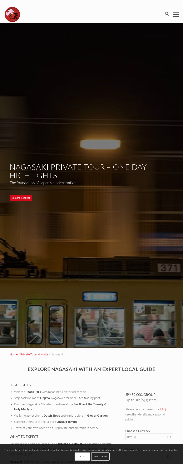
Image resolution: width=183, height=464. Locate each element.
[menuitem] (165, 14)
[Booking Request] (21, 198)
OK (82, 456)
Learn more (100, 456)
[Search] (165, 14)
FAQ (163, 409)
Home (14, 354)
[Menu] (174, 14)
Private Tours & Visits (34, 354)
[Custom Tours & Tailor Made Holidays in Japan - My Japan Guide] (12, 14)
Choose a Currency (137, 431)
